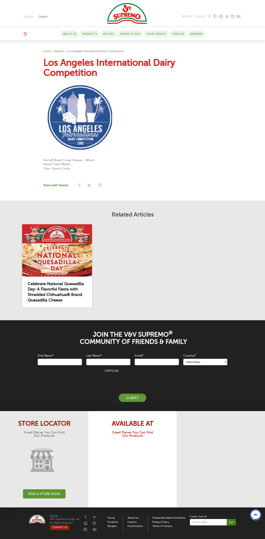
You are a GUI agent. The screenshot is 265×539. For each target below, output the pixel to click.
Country (189, 355)
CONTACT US (59, 527)
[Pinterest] (214, 16)
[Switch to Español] (29, 17)
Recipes (108, 33)
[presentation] (132, 381)
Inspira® (196, 33)
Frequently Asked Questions (168, 517)
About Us (69, 33)
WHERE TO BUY (130, 33)
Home (47, 51)
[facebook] (79, 185)
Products (89, 33)
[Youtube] (238, 16)
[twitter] (89, 185)
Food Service (156, 33)
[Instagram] (221, 16)
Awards (59, 51)
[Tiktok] (233, 16)
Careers (178, 33)
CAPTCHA (111, 371)
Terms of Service (162, 526)
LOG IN (199, 16)
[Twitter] (227, 16)
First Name (46, 355)
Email (139, 355)
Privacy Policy (160, 522)
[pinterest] (99, 185)
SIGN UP (186, 16)
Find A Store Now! (44, 494)
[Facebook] (209, 16)
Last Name (94, 355)
